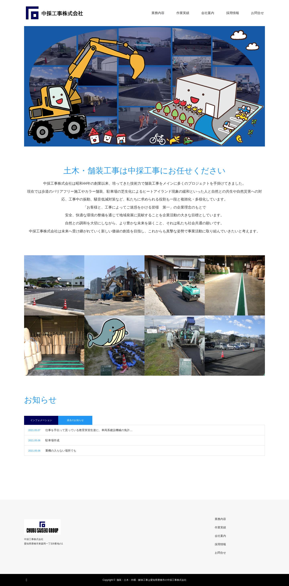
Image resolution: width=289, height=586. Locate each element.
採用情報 (232, 13)
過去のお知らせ (75, 420)
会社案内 (207, 13)
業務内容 (158, 13)
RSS (27, 579)
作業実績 (182, 13)
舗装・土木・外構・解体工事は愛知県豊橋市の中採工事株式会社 (151, 580)
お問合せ (257, 13)
